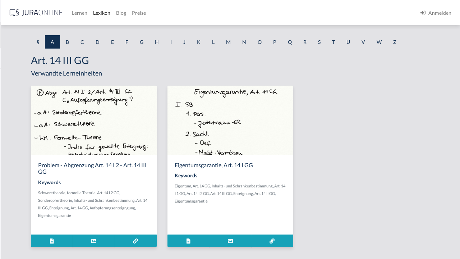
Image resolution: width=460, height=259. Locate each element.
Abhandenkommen (27, 190)
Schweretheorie (141, 206)
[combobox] (57, 35)
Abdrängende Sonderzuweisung (41, 76)
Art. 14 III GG (179, 221)
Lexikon (216, 13)
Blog (235, 13)
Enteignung (202, 221)
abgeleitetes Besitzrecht (32, 141)
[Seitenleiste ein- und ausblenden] (103, 11)
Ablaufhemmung (24, 238)
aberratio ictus (22, 93)
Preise (253, 13)
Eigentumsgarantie (144, 236)
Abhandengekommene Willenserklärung (50, 174)
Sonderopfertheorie (145, 213)
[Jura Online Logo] (151, 13)
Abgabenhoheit (23, 125)
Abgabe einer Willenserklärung (40, 109)
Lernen (194, 13)
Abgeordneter (21, 157)
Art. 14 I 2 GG (198, 206)
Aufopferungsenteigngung (169, 228)
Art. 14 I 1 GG (295, 206)
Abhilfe (14, 206)
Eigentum (251, 199)
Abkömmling (20, 222)
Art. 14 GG (136, 228)
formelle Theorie (170, 206)
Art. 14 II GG (297, 214)
